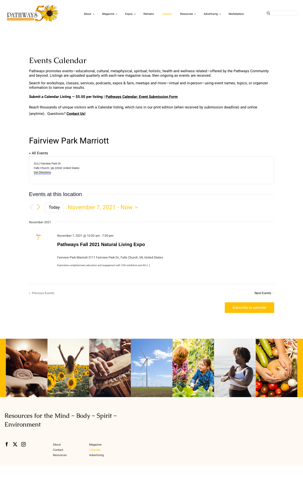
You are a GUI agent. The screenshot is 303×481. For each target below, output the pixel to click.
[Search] (268, 13)
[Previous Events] (31, 207)
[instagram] (23, 444)
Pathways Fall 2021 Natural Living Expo (101, 244)
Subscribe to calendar (249, 308)
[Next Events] (38, 207)
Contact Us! (76, 113)
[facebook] (6, 444)
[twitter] (15, 444)
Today (54, 207)
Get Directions (42, 172)
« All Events (38, 153)
